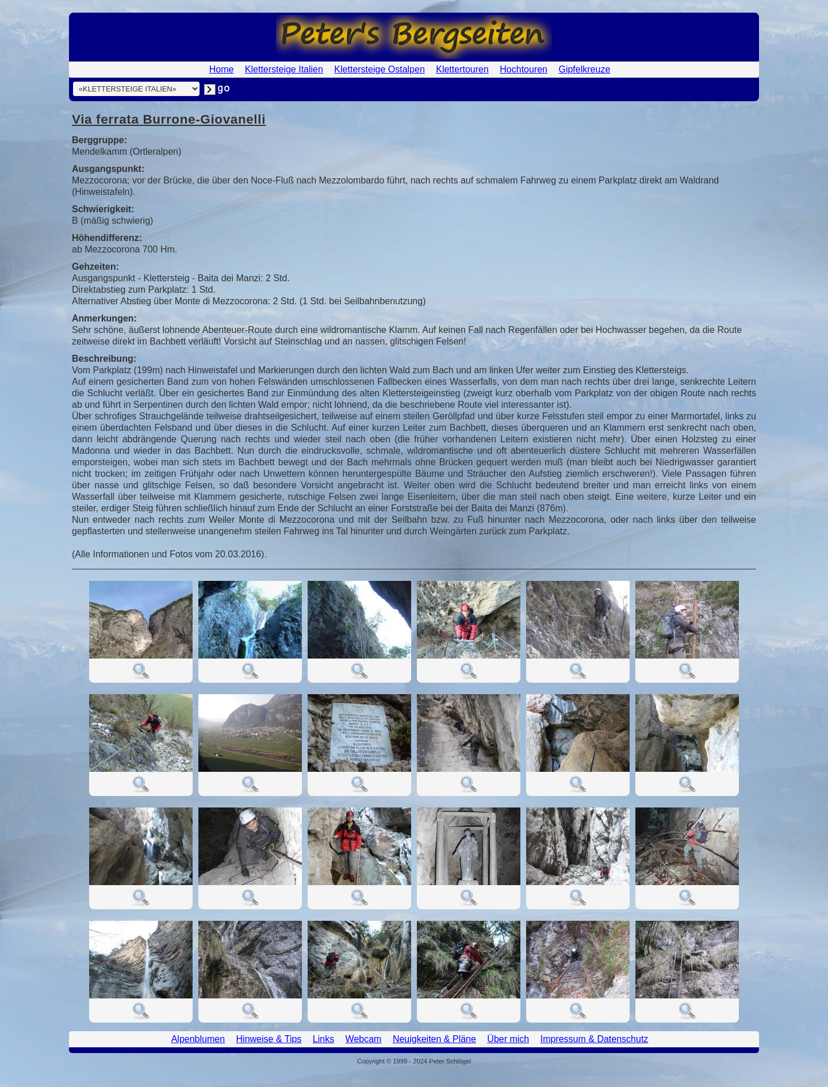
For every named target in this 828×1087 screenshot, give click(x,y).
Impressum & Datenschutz (594, 1039)
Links (323, 1039)
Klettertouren (462, 69)
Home (221, 69)
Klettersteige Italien (284, 69)
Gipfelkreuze (584, 69)
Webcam (364, 1039)
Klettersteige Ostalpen (379, 69)
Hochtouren (523, 69)
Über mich (508, 1039)
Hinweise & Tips (269, 1039)
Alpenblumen (198, 1039)
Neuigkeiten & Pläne (434, 1039)
